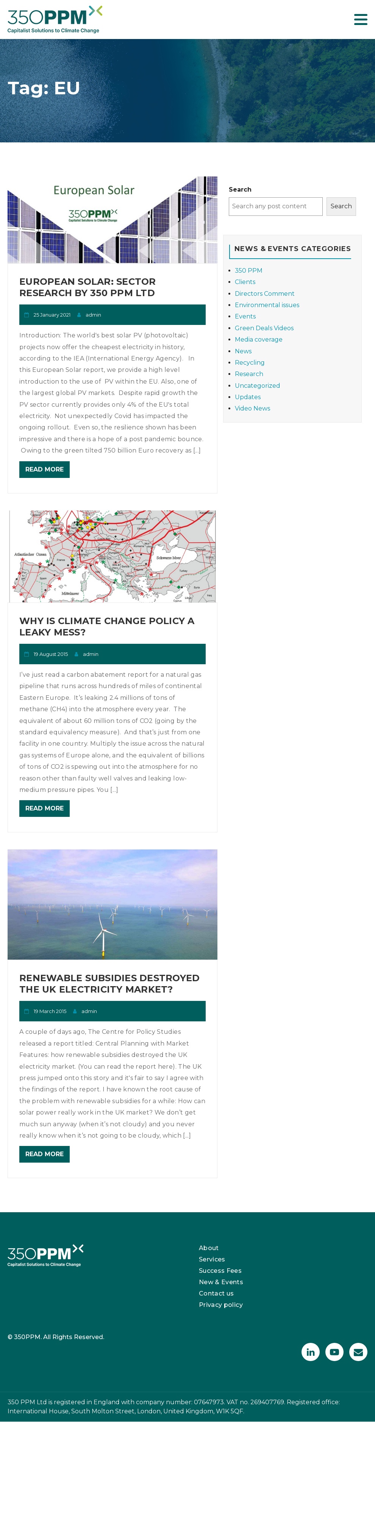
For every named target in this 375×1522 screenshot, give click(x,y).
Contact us (216, 1293)
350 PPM (248, 270)
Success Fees (220, 1270)
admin (93, 315)
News (243, 351)
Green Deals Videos (264, 328)
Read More (44, 469)
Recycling (250, 362)
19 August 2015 (51, 654)
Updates (248, 397)
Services (212, 1259)
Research (249, 374)
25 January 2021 (52, 315)
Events (245, 316)
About (209, 1248)
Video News (252, 408)
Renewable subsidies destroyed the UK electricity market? (109, 984)
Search (240, 189)
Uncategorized (257, 385)
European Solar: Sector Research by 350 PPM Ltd (87, 287)
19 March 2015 (50, 1011)
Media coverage (259, 339)
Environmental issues (267, 305)
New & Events (221, 1282)
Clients (245, 282)
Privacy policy (221, 1304)
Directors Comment (265, 293)
